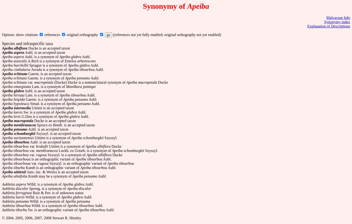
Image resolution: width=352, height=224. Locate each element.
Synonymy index (337, 22)
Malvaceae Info (338, 18)
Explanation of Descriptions (328, 26)
